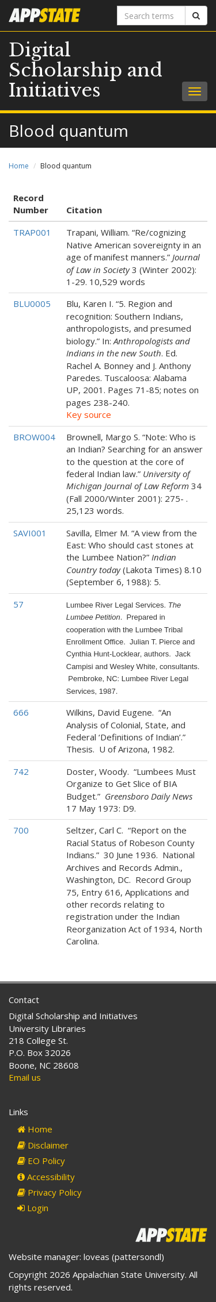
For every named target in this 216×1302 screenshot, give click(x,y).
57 (18, 604)
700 (21, 830)
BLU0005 (32, 303)
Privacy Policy (49, 1192)
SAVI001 (30, 533)
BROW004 (34, 437)
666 (21, 712)
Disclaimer (43, 1145)
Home (19, 166)
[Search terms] (151, 15)
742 (21, 771)
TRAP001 (32, 232)
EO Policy (41, 1160)
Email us (25, 1077)
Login (32, 1207)
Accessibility (46, 1176)
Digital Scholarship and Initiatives (85, 70)
